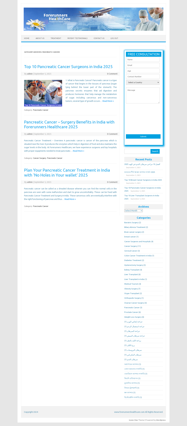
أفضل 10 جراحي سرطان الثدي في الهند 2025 (142, 164)
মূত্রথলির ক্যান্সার (130, 383)
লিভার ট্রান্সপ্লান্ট (130, 388)
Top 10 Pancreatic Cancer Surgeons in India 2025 (68, 66)
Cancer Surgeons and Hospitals (137, 241)
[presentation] (144, 117)
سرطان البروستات (134, 350)
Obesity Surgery (131, 289)
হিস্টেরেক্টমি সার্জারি (131, 397)
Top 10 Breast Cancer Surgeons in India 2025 (143, 180)
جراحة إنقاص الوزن (134, 322)
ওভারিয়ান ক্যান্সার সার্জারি (134, 374)
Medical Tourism (131, 284)
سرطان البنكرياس (134, 355)
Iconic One (133, 420)
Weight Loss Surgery (132, 317)
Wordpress (161, 420)
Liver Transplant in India (134, 279)
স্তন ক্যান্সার (128, 392)
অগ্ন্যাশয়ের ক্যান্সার (131, 364)
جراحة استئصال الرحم (135, 326)
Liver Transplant (131, 274)
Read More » (108, 101)
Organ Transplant (131, 293)
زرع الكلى (131, 345)
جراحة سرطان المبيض (136, 336)
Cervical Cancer (130, 251)
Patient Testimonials (77, 38)
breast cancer (130, 237)
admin (30, 74)
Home (26, 38)
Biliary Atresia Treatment (134, 227)
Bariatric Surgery (131, 222)
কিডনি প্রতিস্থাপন (131, 378)
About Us (40, 38)
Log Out (114, 38)
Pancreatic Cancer (40, 110)
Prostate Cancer (131, 312)
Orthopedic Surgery (132, 298)
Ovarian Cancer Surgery (134, 303)
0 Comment (112, 74)
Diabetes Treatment (132, 260)
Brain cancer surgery (132, 232)
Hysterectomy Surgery (133, 265)
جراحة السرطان (133, 331)
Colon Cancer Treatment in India (137, 256)
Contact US (99, 38)
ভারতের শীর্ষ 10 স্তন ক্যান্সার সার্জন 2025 (139, 172)
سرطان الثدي (132, 359)
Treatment (56, 38)
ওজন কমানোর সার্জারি (133, 369)
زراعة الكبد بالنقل (134, 341)
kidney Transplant (131, 270)
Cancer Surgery (39, 158)
